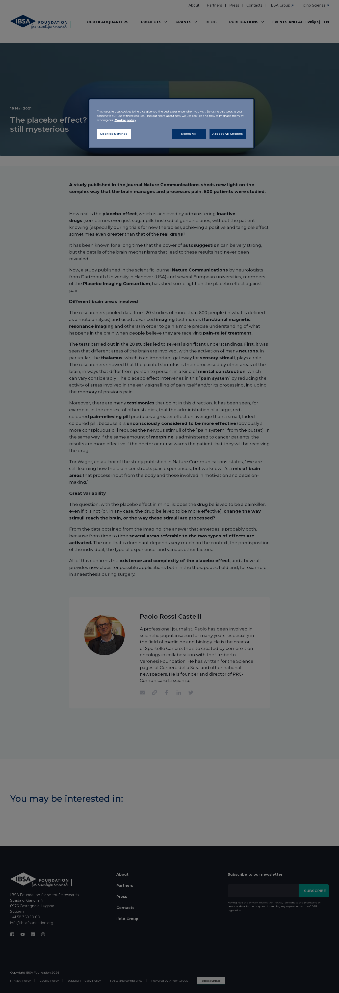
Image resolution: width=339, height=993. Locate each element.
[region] (171, 123)
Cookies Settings (113, 133)
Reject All (188, 133)
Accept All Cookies (227, 133)
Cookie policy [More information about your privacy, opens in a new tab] (125, 120)
